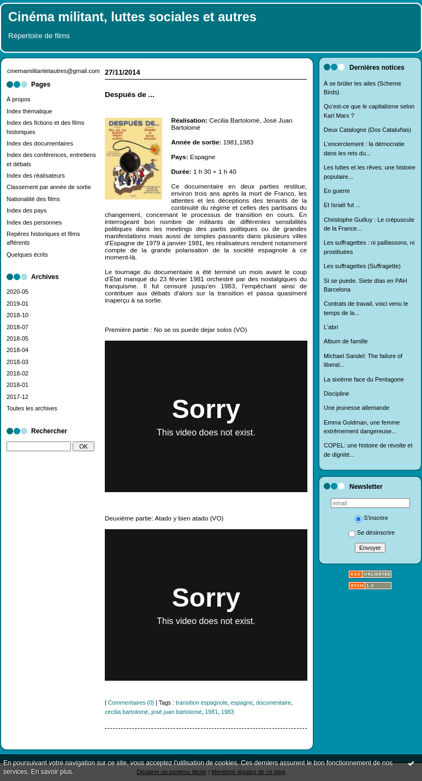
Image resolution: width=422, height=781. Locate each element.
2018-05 (17, 338)
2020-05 (17, 291)
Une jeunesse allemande (356, 407)
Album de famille (346, 341)
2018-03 (17, 362)
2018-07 (17, 327)
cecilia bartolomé (126, 712)
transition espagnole (202, 702)
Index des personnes (34, 222)
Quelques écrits (27, 254)
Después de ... (129, 94)
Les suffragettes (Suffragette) (362, 266)
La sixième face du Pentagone (364, 379)
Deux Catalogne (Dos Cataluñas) (367, 129)
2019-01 (17, 303)
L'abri (331, 327)
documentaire (273, 702)
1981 (211, 712)
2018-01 (17, 385)
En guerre (337, 190)
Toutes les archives (32, 408)
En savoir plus (51, 772)
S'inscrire (371, 517)
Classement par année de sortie (49, 187)
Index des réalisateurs (36, 175)
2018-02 (17, 373)
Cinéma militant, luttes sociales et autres (132, 17)
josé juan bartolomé (176, 712)
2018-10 (17, 315)
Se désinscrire (371, 532)
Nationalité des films (33, 199)
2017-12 (17, 396)
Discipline (336, 393)
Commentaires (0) (131, 702)
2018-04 (17, 350)
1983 (227, 712)
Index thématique (29, 111)
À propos (19, 99)
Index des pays (26, 210)
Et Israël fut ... (342, 205)
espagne (242, 702)
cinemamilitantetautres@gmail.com (53, 71)
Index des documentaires (40, 143)
